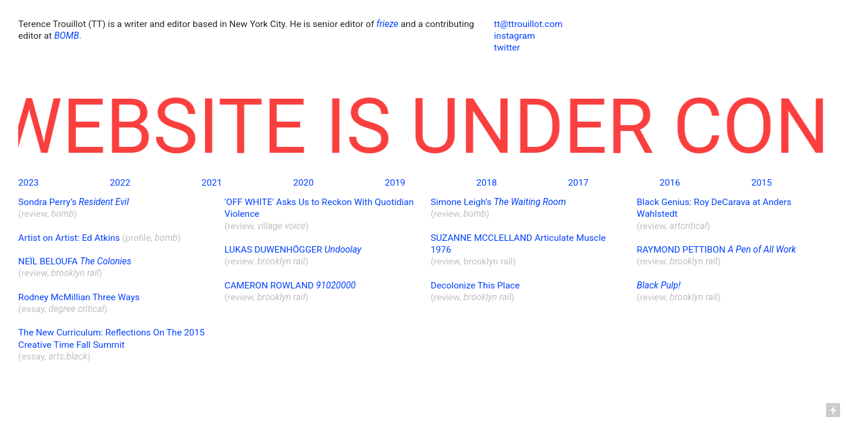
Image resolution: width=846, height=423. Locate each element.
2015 (761, 182)
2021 (212, 182)
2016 (670, 182)
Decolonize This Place (475, 285)
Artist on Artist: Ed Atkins (69, 238)
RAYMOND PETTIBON (716, 249)
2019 (395, 182)
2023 (28, 182)
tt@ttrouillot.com (528, 24)
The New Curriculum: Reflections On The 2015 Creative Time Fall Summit (111, 338)
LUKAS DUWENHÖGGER (292, 249)
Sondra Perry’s (73, 202)
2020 (303, 182)
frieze (387, 24)
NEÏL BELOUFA (74, 261)
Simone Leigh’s (498, 202)
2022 (120, 182)
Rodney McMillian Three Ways (79, 297)
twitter (507, 47)
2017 (578, 182)
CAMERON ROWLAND (290, 285)
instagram (514, 36)
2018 (486, 182)
